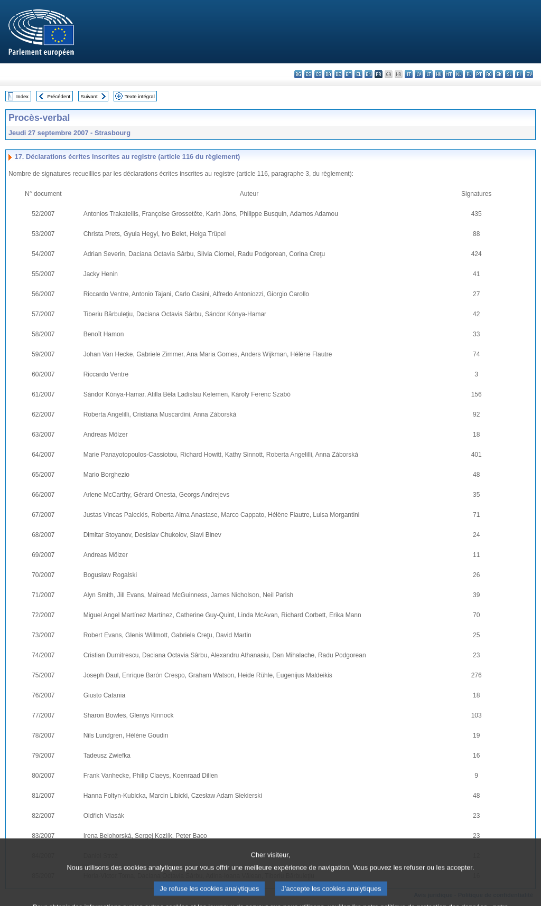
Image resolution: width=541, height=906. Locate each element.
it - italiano (409, 74)
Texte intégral (140, 96)
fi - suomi (519, 74)
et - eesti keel (348, 74)
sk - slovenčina (499, 74)
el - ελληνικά (358, 74)
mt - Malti (449, 74)
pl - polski (469, 74)
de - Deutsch (338, 74)
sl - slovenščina (509, 74)
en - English (368, 74)
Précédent (59, 96)
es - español (308, 74)
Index (22, 96)
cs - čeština (318, 74)
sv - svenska (529, 74)
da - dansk (328, 74)
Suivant (89, 96)
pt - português (479, 74)
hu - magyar (439, 74)
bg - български (298, 74)
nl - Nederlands (459, 74)
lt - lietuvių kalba (429, 74)
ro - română (489, 74)
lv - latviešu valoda (419, 74)
